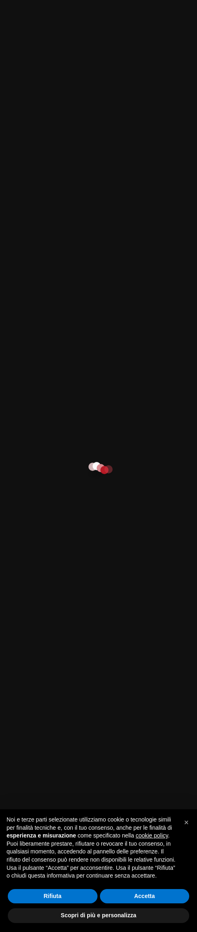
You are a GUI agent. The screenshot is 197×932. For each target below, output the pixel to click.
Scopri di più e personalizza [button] (98, 915)
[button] (186, 822)
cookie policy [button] (152, 835)
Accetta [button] (144, 896)
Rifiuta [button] (52, 896)
